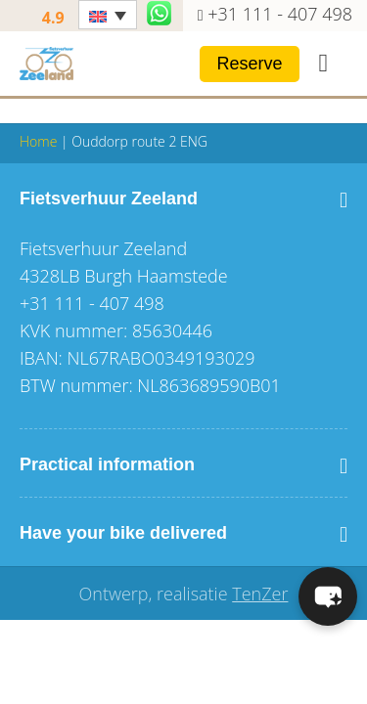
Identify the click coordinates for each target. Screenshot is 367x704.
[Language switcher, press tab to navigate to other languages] (107, 14)
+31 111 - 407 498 (279, 13)
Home (38, 141)
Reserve (249, 63)
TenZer (260, 593)
